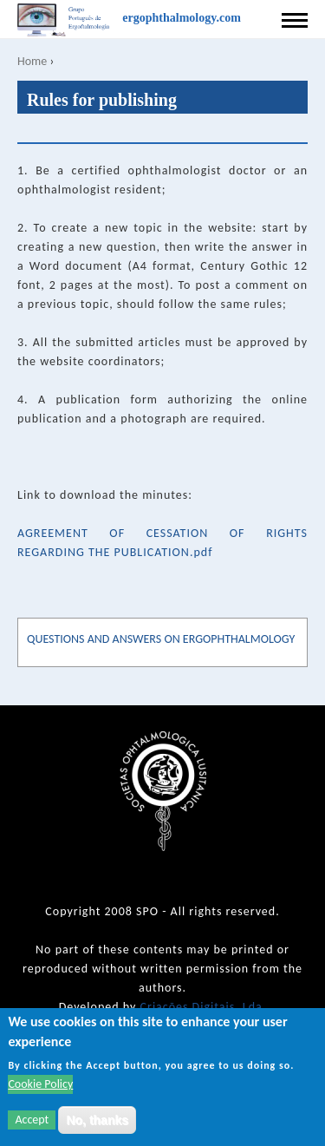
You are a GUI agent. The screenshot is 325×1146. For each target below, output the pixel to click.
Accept (32, 1119)
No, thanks (97, 1120)
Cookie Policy (40, 1084)
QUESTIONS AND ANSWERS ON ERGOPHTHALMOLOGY (161, 639)
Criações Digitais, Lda (201, 1006)
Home (32, 61)
